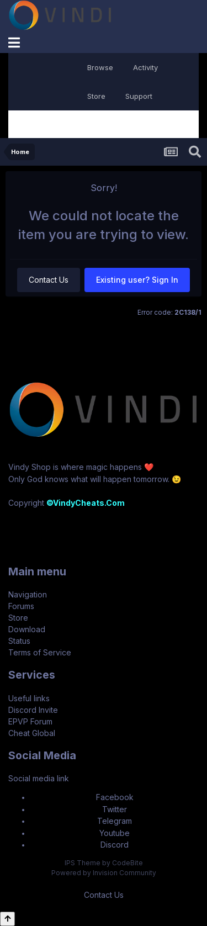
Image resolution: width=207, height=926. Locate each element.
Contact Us (48, 279)
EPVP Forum (30, 721)
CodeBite (127, 863)
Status (19, 640)
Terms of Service (39, 652)
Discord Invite (33, 710)
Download (26, 629)
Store (96, 96)
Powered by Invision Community (103, 873)
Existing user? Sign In (137, 279)
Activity (145, 67)
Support (138, 96)
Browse (100, 67)
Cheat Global (31, 733)
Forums (21, 606)
